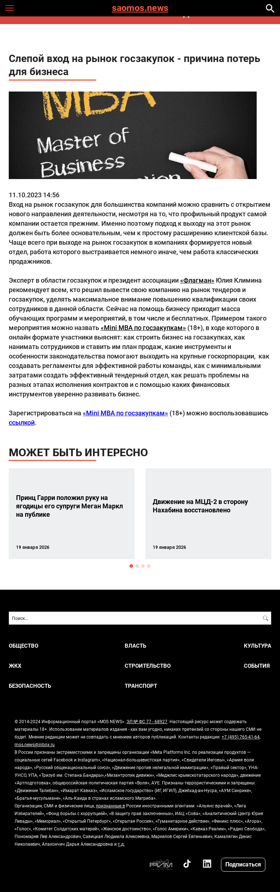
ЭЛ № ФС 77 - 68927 (147, 721)
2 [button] (137, 566)
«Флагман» (197, 280)
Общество (23, 645)
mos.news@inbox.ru (35, 744)
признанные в (110, 805)
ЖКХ (15, 665)
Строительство (148, 665)
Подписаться (243, 864)
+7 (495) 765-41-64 (241, 737)
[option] (71, 513)
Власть (135, 645)
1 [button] (131, 566)
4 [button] (149, 566)
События (257, 665)
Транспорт (141, 686)
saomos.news (140, 8)
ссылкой (22, 422)
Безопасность (30, 686)
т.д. (121, 844)
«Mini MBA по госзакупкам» (143, 327)
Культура (257, 645)
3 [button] (143, 566)
